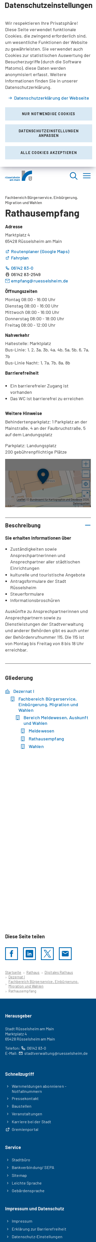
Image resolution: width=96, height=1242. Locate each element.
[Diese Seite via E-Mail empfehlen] (65, 953)
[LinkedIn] (29, 953)
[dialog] (48, 83)
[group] (48, 483)
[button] (86, 464)
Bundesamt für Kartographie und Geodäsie (56, 499)
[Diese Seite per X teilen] (47, 953)
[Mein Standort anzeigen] (86, 484)
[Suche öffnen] (73, 176)
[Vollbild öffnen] (86, 494)
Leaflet (21, 499)
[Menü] (87, 176)
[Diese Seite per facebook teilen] (11, 953)
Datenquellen (81, 503)
